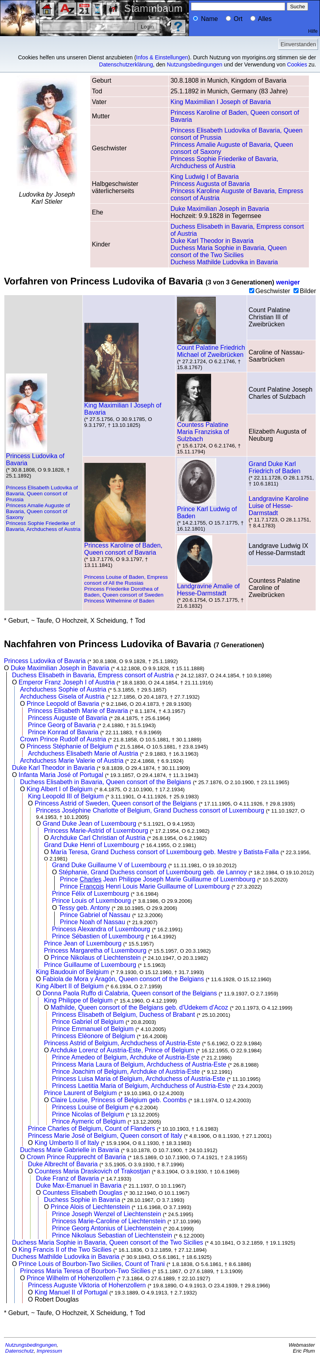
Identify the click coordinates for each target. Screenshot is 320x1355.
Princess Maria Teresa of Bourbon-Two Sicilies (85, 1271)
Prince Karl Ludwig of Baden (207, 509)
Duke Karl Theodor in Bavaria (211, 240)
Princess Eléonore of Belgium (93, 1036)
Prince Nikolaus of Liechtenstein (96, 957)
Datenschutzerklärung (126, 64)
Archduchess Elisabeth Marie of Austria (83, 753)
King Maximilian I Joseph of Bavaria (220, 102)
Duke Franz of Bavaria (67, 1178)
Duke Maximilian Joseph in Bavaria (219, 208)
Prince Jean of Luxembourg (83, 943)
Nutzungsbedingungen (194, 64)
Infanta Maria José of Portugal (61, 774)
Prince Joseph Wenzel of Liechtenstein (106, 1214)
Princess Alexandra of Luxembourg (101, 929)
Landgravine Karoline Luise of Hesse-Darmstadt (279, 505)
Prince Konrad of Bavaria (63, 732)
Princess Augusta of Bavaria (210, 183)
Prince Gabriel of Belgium (88, 1021)
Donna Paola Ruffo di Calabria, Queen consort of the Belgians (130, 993)
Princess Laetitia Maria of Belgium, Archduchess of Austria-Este (141, 1085)
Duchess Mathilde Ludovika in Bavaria (224, 262)
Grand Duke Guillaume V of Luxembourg (109, 865)
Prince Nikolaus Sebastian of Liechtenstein (112, 1235)
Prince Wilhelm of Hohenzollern (71, 1278)
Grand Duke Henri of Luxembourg (91, 844)
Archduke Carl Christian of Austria (97, 837)
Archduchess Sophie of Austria (63, 689)
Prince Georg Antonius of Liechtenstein (107, 1228)
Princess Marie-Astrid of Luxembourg (96, 830)
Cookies (297, 64)
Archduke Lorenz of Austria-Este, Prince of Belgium (122, 1050)
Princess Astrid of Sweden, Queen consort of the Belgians (115, 803)
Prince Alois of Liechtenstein (90, 1206)
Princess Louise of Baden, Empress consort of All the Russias (126, 580)
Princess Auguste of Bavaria (67, 717)
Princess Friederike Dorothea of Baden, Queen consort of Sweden (124, 592)
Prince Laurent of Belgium (80, 1093)
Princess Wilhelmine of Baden (119, 601)
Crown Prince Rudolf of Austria (63, 739)
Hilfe (313, 31)
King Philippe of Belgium (78, 1000)
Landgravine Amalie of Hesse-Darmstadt (208, 587)
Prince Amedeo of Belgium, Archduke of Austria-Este (126, 1057)
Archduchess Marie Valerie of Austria (71, 760)
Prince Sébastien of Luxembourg (98, 936)
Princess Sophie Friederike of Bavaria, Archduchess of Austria (224, 162)
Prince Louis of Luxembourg (91, 900)
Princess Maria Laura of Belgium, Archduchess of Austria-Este (139, 1064)
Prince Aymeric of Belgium (89, 1121)
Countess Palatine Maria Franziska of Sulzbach (203, 429)
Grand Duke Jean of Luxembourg (90, 823)
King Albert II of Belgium (70, 986)
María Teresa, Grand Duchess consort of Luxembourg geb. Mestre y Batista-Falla (165, 852)
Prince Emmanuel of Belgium (92, 1028)
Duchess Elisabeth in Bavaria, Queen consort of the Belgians (105, 782)
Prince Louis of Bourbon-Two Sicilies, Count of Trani (92, 1263)
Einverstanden (298, 44)
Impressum (49, 1351)
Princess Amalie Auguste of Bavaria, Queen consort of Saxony (38, 511)
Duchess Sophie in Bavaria (82, 1199)
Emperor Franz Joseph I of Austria (67, 682)
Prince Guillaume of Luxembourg (90, 964)
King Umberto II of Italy (66, 1142)
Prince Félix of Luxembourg (90, 893)
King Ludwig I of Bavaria (204, 176)
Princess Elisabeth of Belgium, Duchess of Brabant (123, 1014)
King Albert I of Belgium (59, 789)
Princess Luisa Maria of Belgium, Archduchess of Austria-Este (138, 1078)
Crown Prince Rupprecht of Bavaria (76, 1157)
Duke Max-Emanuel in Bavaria (79, 1185)
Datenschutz (19, 1351)
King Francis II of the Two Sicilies (65, 1249)
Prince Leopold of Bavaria (63, 703)
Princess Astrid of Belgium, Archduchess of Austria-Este (122, 1043)
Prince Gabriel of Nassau (95, 915)
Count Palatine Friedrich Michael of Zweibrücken (211, 348)
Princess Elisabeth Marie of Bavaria (78, 710)
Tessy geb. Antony (84, 907)
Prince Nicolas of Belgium (88, 1114)
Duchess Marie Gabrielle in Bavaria (69, 1150)
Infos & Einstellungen (162, 57)
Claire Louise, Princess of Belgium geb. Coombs (119, 1100)
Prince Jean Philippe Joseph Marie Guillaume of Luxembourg (157, 879)
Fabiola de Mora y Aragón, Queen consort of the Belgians (123, 979)
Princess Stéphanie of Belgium (70, 746)
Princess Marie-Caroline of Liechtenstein (109, 1221)
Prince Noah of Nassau (92, 922)
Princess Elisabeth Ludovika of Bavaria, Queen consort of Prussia (42, 493)
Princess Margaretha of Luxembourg (95, 950)
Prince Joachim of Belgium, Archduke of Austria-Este (126, 1071)
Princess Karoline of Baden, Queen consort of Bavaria (123, 546)
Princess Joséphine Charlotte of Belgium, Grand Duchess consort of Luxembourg (150, 810)
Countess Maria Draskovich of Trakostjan (92, 1171)
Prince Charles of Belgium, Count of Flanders (91, 1128)
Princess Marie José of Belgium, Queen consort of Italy (105, 1135)
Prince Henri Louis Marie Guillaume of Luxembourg (145, 886)
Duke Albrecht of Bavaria (63, 1164)
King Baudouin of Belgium (72, 971)
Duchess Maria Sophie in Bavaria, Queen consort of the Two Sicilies (228, 251)
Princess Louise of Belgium (90, 1107)
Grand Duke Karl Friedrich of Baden (275, 467)
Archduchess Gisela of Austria (62, 696)
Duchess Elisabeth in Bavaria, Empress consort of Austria (92, 675)
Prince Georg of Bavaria (62, 725)
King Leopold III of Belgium (66, 796)
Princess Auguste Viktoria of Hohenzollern (87, 1285)
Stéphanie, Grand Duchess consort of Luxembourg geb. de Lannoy (153, 872)
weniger (288, 282)
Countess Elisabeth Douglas (82, 1192)
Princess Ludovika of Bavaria (35, 456)
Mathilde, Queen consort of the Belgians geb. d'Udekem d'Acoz (139, 1007)
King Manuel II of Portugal (70, 1292)
